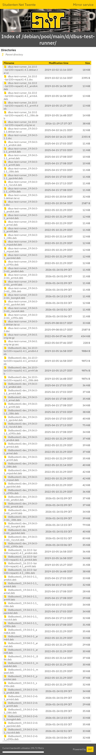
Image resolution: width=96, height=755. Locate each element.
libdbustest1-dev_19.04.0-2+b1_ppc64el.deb (21, 531)
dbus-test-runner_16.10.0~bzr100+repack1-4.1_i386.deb (21, 115)
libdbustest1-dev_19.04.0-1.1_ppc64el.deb (21, 418)
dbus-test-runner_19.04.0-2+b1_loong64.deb (21, 296)
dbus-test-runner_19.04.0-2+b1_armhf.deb (21, 283)
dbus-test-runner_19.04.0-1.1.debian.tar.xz (21, 130)
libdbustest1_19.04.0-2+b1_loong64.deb (20, 718)
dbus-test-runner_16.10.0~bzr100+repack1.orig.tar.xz (20, 123)
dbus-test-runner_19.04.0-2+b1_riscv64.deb (21, 309)
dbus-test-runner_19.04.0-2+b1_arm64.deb (21, 276)
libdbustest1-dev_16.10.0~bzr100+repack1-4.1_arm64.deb (21, 360)
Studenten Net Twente (19, 4)
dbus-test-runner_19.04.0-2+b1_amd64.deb (21, 270)
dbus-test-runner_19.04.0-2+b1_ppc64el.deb (21, 303)
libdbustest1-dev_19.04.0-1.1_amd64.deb (21, 385)
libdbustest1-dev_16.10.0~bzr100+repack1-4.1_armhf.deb (21, 370)
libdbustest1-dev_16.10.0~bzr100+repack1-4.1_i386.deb (21, 379)
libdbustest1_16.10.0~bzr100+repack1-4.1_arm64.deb (20, 558)
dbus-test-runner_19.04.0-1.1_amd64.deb (21, 143)
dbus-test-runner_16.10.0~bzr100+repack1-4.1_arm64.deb (21, 96)
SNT (90, 749)
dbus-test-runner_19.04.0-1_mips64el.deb (21, 243)
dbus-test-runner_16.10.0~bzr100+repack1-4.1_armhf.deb (21, 105)
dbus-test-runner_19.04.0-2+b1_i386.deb (21, 290)
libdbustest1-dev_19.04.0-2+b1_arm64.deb (21, 505)
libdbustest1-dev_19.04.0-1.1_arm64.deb (21, 392)
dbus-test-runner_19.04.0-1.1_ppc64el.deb (21, 177)
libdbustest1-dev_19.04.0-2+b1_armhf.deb (21, 512)
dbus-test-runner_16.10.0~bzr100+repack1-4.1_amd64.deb (21, 86)
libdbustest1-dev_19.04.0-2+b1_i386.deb (21, 518)
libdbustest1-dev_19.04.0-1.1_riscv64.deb (21, 425)
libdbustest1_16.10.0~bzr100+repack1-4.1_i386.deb (20, 571)
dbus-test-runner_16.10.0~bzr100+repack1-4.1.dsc (20, 78)
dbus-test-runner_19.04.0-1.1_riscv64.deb (21, 183)
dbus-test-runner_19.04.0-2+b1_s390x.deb (21, 316)
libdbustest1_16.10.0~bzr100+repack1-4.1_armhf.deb (20, 565)
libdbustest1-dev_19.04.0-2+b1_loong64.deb (21, 525)
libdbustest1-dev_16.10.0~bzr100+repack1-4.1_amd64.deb (21, 351)
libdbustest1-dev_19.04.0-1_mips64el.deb (21, 472)
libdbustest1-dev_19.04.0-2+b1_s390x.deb (21, 545)
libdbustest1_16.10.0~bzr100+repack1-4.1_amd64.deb (20, 551)
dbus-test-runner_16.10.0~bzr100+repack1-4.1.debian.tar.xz (21, 69)
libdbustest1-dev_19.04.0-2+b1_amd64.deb (21, 498)
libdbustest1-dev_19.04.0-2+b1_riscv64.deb (21, 538)
